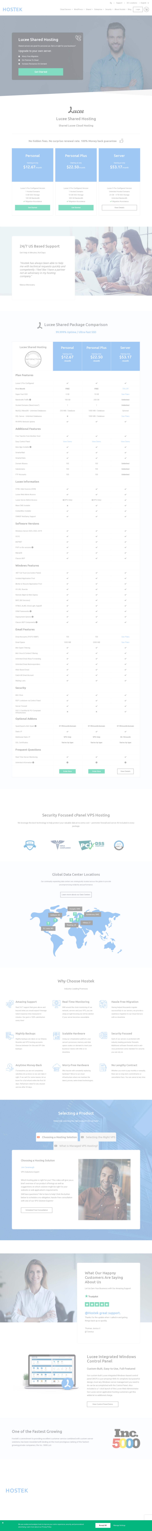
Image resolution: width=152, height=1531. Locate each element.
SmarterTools (60, 1513)
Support (119, 3)
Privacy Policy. (47, 1527)
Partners (103, 1513)
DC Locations (132, 3)
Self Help (126, 1500)
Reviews (103, 1503)
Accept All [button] (103, 1525)
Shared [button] (89, 9)
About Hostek (105, 1496)
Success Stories (106, 1500)
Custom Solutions (84, 1503)
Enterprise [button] (98, 9)
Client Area (127, 1496)
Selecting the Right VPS (98, 1137)
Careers (103, 1509)
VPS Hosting (60, 1496)
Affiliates (103, 1506)
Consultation (128, 1513)
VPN (79, 1500)
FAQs (125, 1503)
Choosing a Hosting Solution (57, 1137)
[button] (40, 72)
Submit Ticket (128, 1509)
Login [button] (138, 9)
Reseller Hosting (61, 1500)
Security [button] (108, 9)
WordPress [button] (78, 9)
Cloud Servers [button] (65, 9)
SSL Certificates (61, 1506)
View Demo (67, 442)
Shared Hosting (61, 1503)
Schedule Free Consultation (37, 1210)
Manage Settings (119, 1525)
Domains (58, 1509)
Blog (129, 9)
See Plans (125, 394)
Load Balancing (83, 1496)
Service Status (128, 1506)
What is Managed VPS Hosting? (76, 1145)
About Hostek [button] (120, 9)
